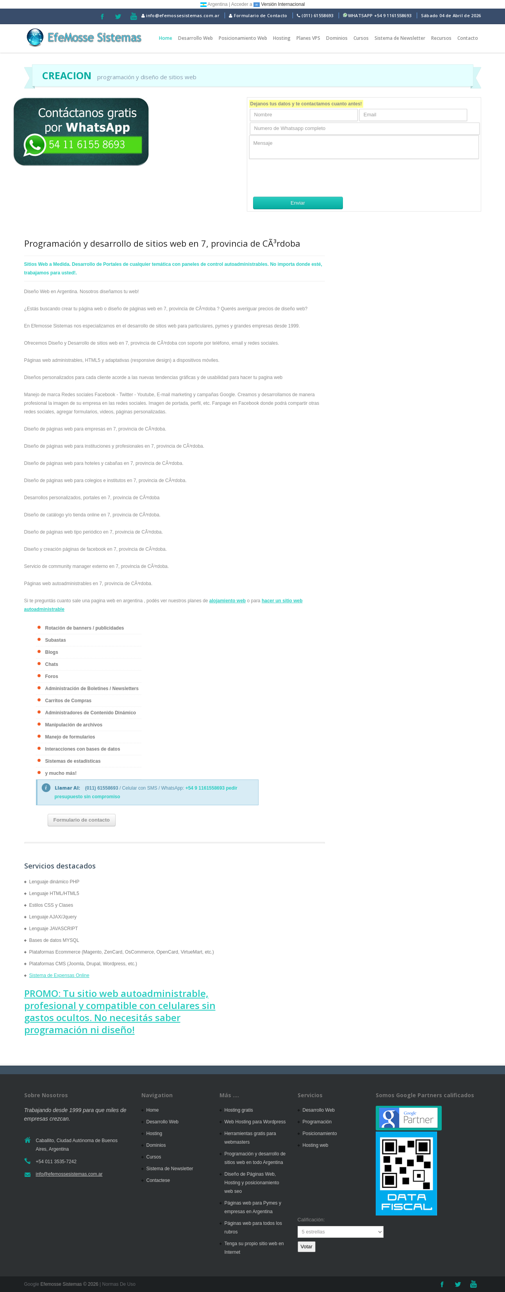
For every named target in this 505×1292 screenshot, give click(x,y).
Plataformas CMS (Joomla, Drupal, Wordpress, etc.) (83, 963)
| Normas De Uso (117, 1284)
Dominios (337, 38)
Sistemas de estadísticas (73, 761)
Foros (51, 676)
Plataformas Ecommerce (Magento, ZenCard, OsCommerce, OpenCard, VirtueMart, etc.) (121, 952)
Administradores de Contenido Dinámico (90, 712)
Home (165, 38)
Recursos (441, 38)
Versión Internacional (279, 4)
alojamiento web (227, 600)
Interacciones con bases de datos (82, 749)
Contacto (467, 38)
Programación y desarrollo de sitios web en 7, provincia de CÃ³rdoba (162, 243)
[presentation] (308, 177)
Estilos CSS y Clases (51, 905)
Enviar (298, 203)
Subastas (55, 640)
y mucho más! (61, 773)
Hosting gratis (239, 1110)
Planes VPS (308, 38)
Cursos (361, 38)
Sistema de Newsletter (400, 38)
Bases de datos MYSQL (54, 940)
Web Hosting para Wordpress (255, 1122)
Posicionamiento (320, 1133)
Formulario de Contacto (258, 15)
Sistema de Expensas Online (59, 975)
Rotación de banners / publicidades (84, 628)
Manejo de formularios (70, 737)
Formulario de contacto (82, 820)
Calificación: (311, 1220)
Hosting (282, 38)
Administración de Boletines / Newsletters (92, 688)
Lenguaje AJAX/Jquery (53, 917)
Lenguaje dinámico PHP (54, 881)
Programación (317, 1122)
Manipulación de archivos (74, 725)
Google (31, 1284)
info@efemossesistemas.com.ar (180, 15)
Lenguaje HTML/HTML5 (54, 893)
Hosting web (315, 1145)
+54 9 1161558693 (393, 15)
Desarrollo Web (195, 38)
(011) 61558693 (317, 15)
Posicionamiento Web (243, 38)
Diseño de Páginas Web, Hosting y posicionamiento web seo (252, 1182)
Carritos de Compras (68, 700)
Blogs (51, 652)
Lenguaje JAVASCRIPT (53, 928)
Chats (51, 664)
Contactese (158, 1180)
